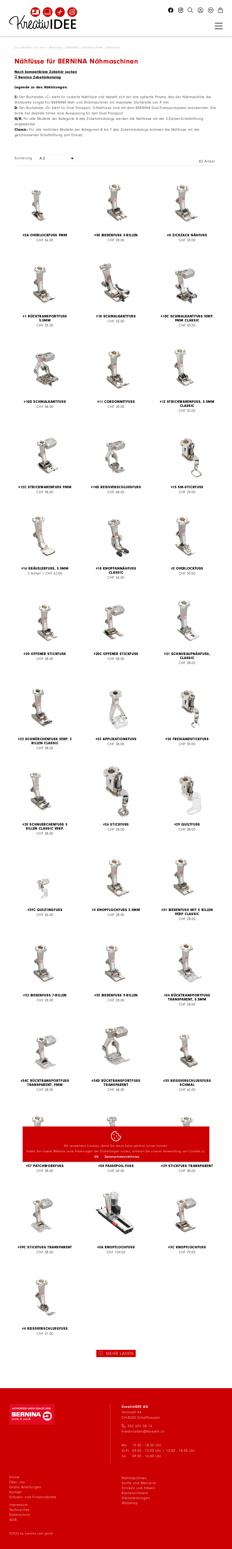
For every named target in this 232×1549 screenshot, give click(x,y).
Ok (96, 1157)
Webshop (56, 47)
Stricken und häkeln (138, 1488)
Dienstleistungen (136, 1498)
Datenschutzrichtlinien (122, 1157)
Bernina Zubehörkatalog (39, 77)
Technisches (19, 1510)
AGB (13, 1520)
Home (14, 1477)
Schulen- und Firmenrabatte (32, 1497)
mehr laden (118, 1353)
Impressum (18, 1505)
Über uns (17, 1482)
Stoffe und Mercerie (139, 1483)
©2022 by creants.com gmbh (31, 1533)
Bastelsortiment (135, 1493)
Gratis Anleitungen (25, 1487)
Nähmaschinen (93, 47)
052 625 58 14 (140, 1426)
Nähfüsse (113, 47)
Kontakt (15, 1492)
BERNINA (73, 47)
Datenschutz (19, 1515)
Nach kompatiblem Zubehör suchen (45, 72)
